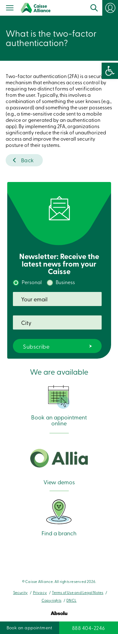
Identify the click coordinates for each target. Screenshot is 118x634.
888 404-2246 (88, 627)
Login (110, 8)
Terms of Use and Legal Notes (77, 592)
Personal (32, 281)
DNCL (71, 600)
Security (20, 592)
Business (65, 281)
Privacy (40, 592)
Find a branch (59, 517)
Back (27, 160)
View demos (59, 467)
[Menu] (10, 8)
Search (94, 8)
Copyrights (51, 600)
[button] (110, 71)
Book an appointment (30, 628)
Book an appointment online (59, 405)
